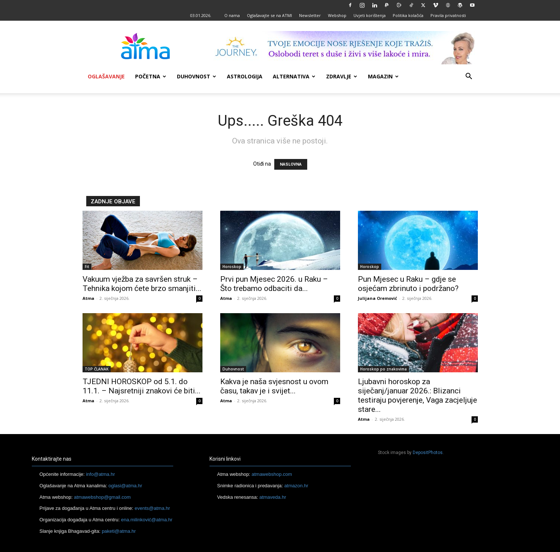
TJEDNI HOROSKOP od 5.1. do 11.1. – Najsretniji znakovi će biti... (142, 386)
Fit (87, 266)
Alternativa (294, 76)
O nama (232, 15)
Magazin (383, 76)
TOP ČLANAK (96, 369)
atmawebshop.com (272, 474)
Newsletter (310, 15)
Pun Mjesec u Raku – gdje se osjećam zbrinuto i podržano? (408, 284)
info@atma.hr (100, 474)
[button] (469, 77)
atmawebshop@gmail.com (102, 497)
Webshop (337, 15)
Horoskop (231, 266)
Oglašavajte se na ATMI (269, 15)
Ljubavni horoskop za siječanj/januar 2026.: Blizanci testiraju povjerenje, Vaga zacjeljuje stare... (417, 395)
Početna (150, 76)
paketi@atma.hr (119, 531)
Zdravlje (341, 76)
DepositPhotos (428, 452)
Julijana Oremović (377, 298)
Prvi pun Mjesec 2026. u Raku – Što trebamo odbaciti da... (274, 284)
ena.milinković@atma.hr (146, 519)
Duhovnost (196, 76)
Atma (88, 298)
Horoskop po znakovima (383, 369)
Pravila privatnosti (448, 15)
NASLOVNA (291, 164)
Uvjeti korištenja (369, 15)
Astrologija (244, 76)
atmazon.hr (296, 485)
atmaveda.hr (272, 497)
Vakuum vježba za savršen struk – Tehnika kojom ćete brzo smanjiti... (142, 284)
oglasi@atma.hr (125, 485)
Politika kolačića (408, 15)
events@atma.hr (152, 508)
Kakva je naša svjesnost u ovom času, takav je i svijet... (274, 386)
